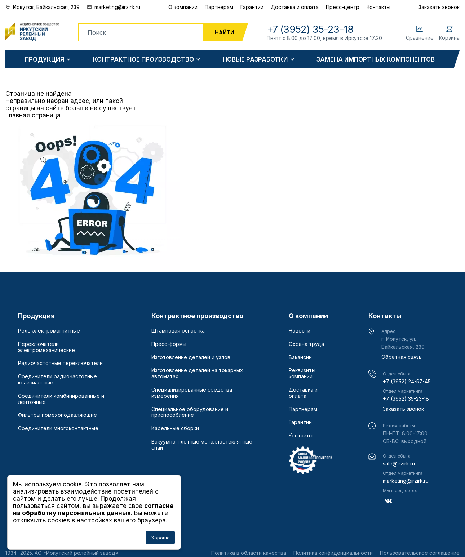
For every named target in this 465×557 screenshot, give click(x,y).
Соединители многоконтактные (58, 428)
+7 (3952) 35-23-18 (406, 399)
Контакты (378, 7)
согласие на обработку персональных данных (93, 509)
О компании (183, 7)
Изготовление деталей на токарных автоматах (197, 373)
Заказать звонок (439, 7)
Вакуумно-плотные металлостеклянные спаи (201, 445)
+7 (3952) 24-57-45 (407, 381)
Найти (224, 32)
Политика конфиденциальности (333, 553)
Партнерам (219, 7)
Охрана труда (306, 344)
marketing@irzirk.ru (406, 481)
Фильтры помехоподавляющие (57, 415)
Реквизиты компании (302, 373)
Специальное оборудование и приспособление (189, 412)
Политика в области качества (248, 553)
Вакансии (300, 357)
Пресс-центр (342, 7)
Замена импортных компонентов (375, 60)
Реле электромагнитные (49, 331)
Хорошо (160, 537)
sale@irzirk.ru (399, 463)
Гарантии (252, 7)
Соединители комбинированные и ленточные (61, 399)
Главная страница (33, 115)
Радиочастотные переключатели (60, 363)
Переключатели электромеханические (46, 347)
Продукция (44, 60)
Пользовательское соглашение (420, 553)
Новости (299, 331)
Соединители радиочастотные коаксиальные (57, 380)
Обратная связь (401, 357)
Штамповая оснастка (178, 331)
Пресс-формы (168, 344)
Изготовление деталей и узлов (190, 357)
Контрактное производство (143, 60)
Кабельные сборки (175, 428)
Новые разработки (255, 60)
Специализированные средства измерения (191, 393)
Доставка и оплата (295, 7)
